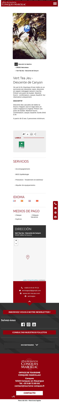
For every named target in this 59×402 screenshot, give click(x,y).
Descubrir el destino (25, 64)
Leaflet (25, 280)
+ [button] (16, 240)
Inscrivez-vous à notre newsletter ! (29, 312)
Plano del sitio (23, 400)
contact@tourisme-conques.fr (29, 386)
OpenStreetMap (33, 280)
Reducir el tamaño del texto (27, 134)
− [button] (16, 244)
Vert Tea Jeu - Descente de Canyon (27, 71)
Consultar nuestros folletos (29, 332)
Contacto (29, 393)
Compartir (35, 134)
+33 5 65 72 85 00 (31, 383)
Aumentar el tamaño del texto (24, 134)
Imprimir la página (31, 134)
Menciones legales (35, 400)
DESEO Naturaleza (22, 67)
